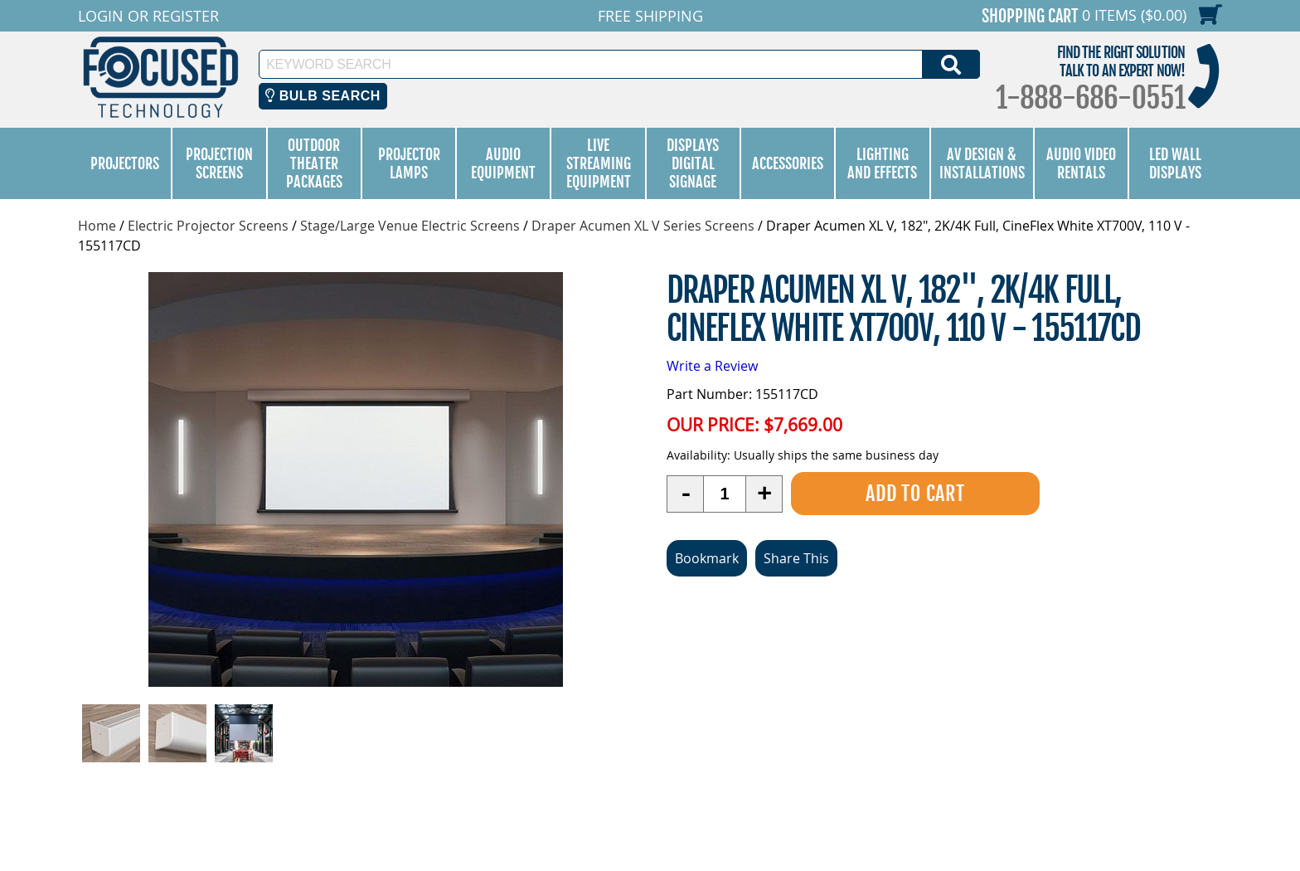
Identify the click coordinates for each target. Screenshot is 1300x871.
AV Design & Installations (982, 163)
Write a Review (712, 366)
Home (97, 226)
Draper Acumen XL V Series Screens (642, 226)
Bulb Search (323, 96)
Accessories (787, 163)
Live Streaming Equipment (598, 163)
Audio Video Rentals (1081, 163)
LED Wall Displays (1175, 163)
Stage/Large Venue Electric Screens (410, 226)
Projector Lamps (409, 163)
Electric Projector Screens (208, 226)
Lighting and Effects (882, 163)
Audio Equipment (503, 163)
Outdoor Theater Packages (314, 163)
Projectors (124, 163)
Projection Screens (219, 163)
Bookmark (707, 558)
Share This (796, 558)
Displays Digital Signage (693, 163)
